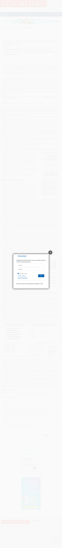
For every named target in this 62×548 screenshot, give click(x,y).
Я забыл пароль (21, 276)
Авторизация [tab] (22, 256)
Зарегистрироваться (23, 278)
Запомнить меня (23, 273)
